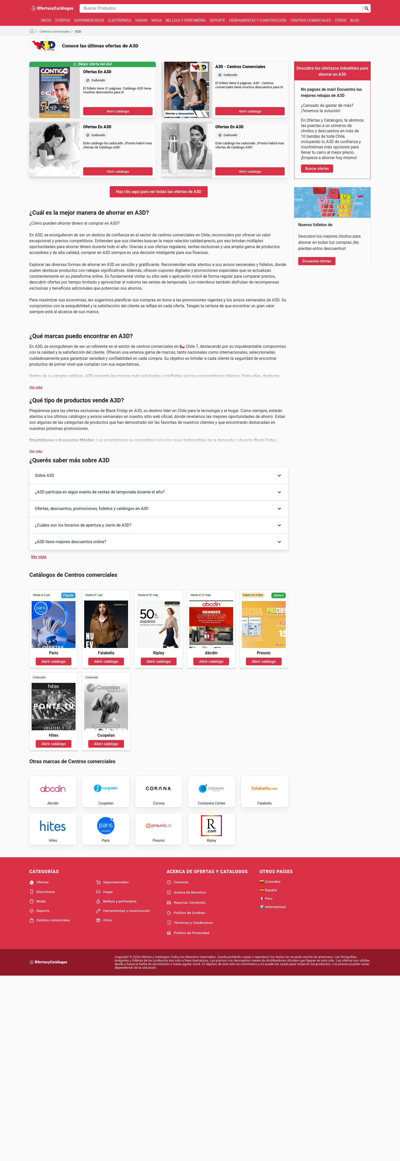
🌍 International (273, 1078)
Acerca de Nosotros (186, 1064)
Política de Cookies (186, 1084)
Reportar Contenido (186, 1074)
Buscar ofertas (317, 169)
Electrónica (119, 20)
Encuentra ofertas (317, 420)
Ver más (35, 465)
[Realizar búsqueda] (366, 8)
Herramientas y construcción (257, 20)
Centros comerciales (310, 20)
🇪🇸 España (268, 1061)
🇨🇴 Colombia (270, 1053)
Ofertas (62, 20)
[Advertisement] (158, 364)
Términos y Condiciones (190, 1094)
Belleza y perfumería (186, 20)
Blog (354, 20)
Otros (340, 20)
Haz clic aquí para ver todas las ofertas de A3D (158, 191)
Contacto (178, 1054)
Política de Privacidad (188, 1104)
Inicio (46, 20)
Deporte (217, 20)
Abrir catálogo (118, 111)
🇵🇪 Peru (266, 1070)
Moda (157, 20)
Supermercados (89, 20)
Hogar (141, 20)
